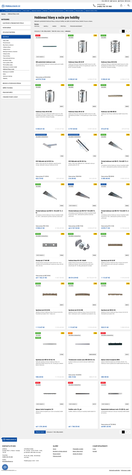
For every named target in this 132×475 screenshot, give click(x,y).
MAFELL (46, 26)
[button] (122, 5)
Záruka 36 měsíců (77, 454)
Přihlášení (121, 1)
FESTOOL (36, 26)
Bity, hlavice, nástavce (8, 45)
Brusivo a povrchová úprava (56, 10)
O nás (94, 449)
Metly (4, 74)
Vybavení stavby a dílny (91, 10)
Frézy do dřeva (6, 56)
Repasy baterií (56, 454)
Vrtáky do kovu (6, 49)
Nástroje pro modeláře (8, 71)
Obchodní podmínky (114, 470)
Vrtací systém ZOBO (8, 62)
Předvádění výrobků (78, 449)
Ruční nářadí (26, 10)
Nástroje (45, 10)
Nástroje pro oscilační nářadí (10, 67)
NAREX (54, 26)
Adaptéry (5, 78)
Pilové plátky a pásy (8, 65)
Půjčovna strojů (57, 456)
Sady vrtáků (6, 40)
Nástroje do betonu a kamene (10, 51)
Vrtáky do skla (6, 53)
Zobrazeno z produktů (42, 31)
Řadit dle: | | (61, 31)
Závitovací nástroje (7, 76)
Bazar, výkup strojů (78, 451)
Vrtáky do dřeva (7, 47)
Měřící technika (69, 10)
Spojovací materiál (36, 10)
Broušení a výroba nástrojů (60, 451)
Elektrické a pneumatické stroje (13, 10)
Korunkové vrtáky (7, 60)
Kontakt (127, 1)
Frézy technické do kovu (9, 58)
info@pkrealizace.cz (7, 461)
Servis (54, 449)
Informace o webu (126, 470)
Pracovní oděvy (79, 10)
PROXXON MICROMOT (76, 26)
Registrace (114, 1)
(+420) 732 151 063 (7, 457)
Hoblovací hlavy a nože (8, 69)
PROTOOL (63, 26)
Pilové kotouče (6, 42)
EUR (108, 1)
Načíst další (40, 432)
